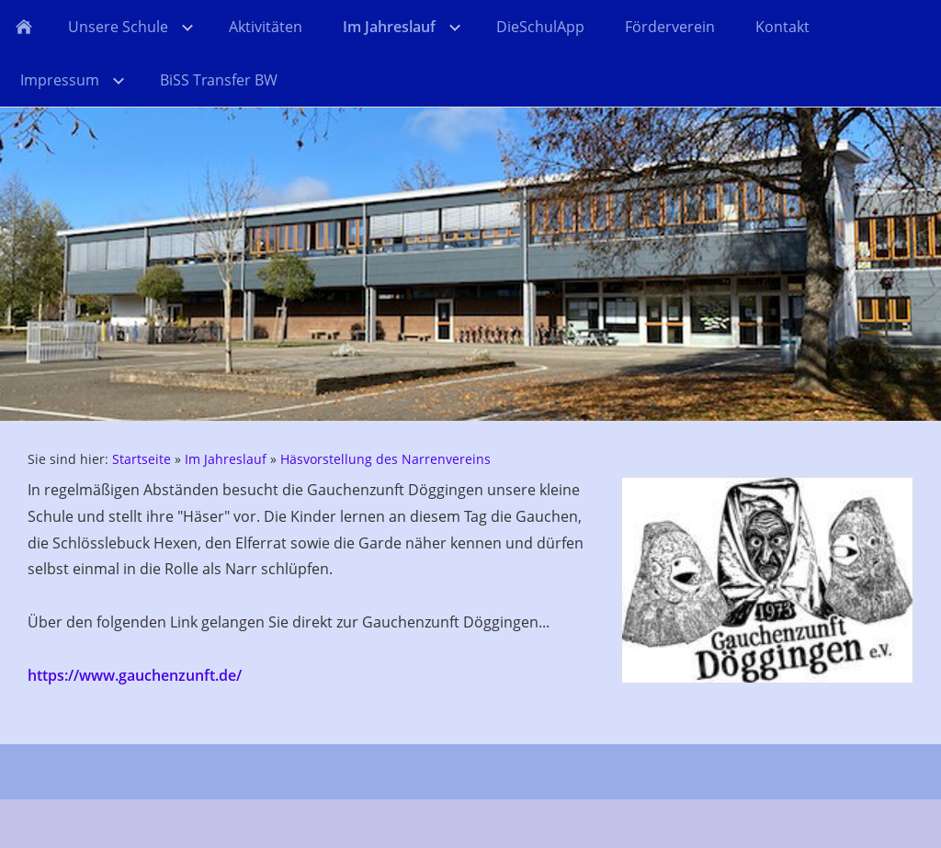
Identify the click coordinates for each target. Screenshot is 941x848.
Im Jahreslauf (225, 459)
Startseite (141, 459)
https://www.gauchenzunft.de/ (135, 675)
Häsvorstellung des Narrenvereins (385, 459)
